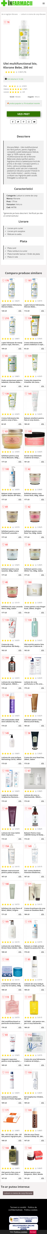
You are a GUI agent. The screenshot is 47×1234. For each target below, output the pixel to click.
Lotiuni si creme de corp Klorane (33, 14)
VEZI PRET (23, 114)
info (20, 311)
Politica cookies (30, 1210)
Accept (33, 1232)
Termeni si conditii (18, 1207)
